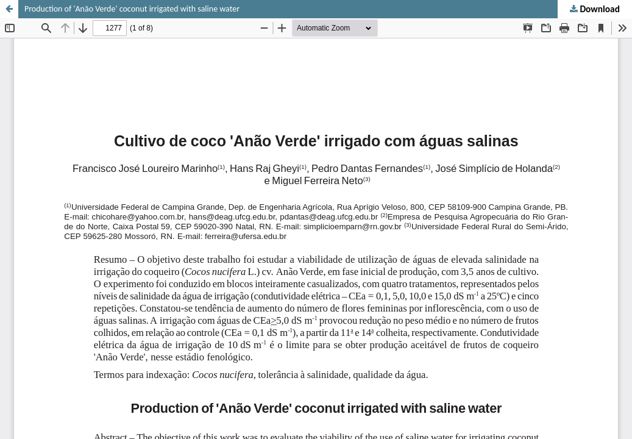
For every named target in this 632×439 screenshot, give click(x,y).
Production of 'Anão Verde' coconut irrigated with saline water (132, 9)
